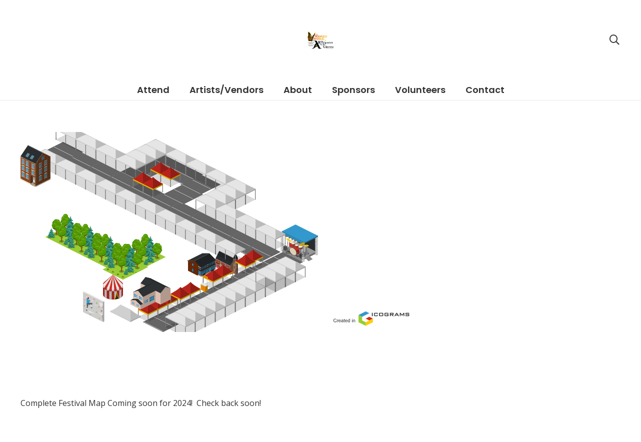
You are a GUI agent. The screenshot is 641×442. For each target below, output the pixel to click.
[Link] (320, 232)
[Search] (615, 40)
